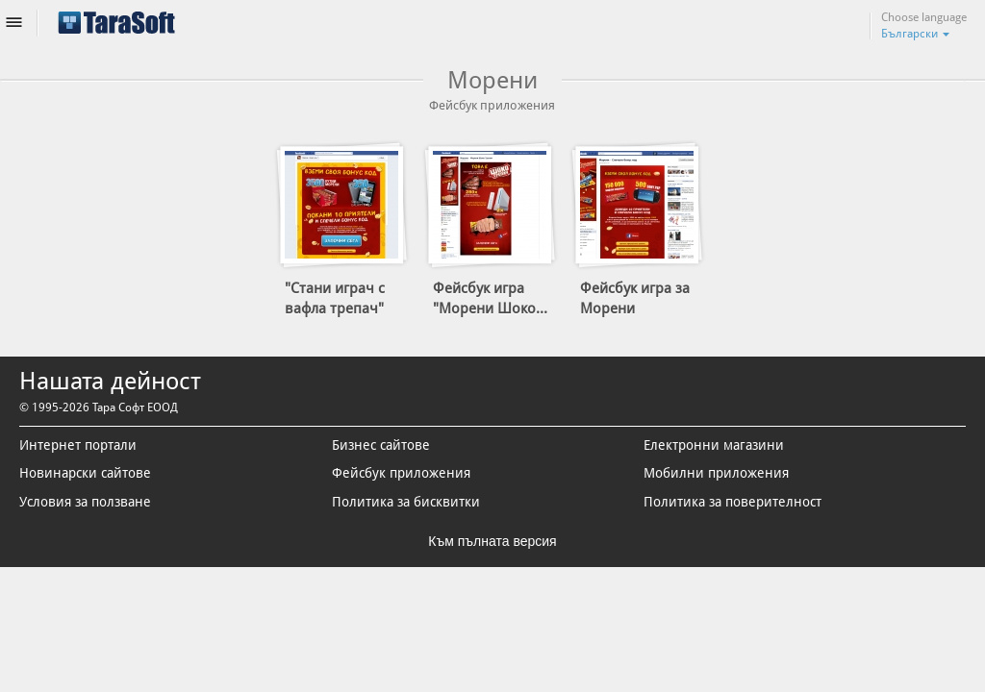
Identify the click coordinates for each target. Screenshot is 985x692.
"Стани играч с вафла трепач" (335, 298)
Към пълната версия (492, 542)
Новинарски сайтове (85, 474)
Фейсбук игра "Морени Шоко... (490, 298)
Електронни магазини (714, 445)
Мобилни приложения (716, 474)
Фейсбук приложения (401, 474)
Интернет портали (78, 445)
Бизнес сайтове (381, 445)
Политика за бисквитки (406, 501)
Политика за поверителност (732, 501)
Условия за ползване (85, 501)
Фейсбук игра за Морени (635, 298)
